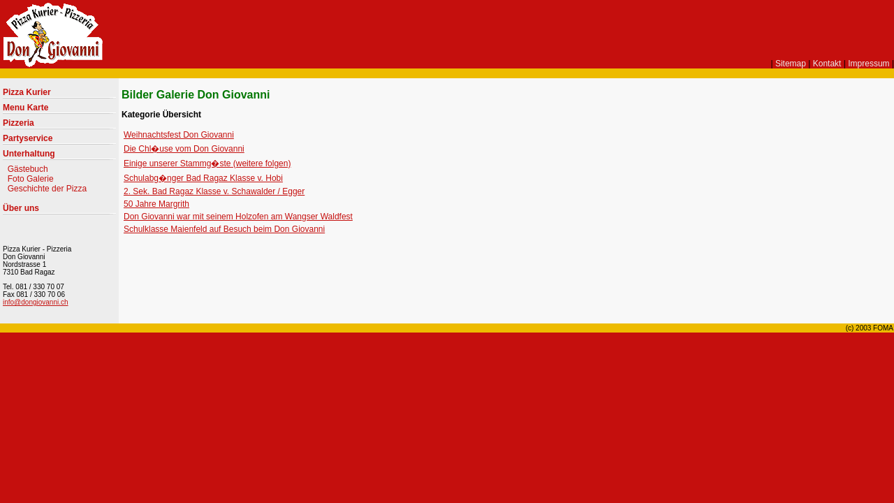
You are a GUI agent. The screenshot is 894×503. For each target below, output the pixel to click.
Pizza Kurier (27, 92)
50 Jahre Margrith (156, 204)
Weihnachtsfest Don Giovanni (179, 135)
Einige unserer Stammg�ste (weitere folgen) (207, 163)
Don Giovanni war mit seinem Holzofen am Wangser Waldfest (238, 216)
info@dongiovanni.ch (35, 302)
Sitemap (790, 63)
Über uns (21, 208)
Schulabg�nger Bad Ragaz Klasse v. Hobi (203, 178)
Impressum (868, 63)
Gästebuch (28, 169)
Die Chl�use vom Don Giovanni (184, 149)
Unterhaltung (29, 154)
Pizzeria (18, 123)
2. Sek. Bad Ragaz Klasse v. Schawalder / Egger (214, 191)
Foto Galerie (31, 179)
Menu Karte (25, 107)
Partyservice (27, 138)
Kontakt (827, 63)
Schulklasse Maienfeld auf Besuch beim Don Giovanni (224, 229)
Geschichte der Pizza (47, 189)
